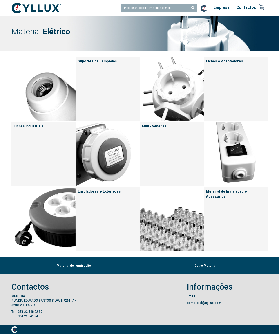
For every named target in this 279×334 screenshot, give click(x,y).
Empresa (221, 7)
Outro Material (205, 265)
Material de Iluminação (74, 265)
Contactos (246, 7)
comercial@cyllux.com (204, 303)
